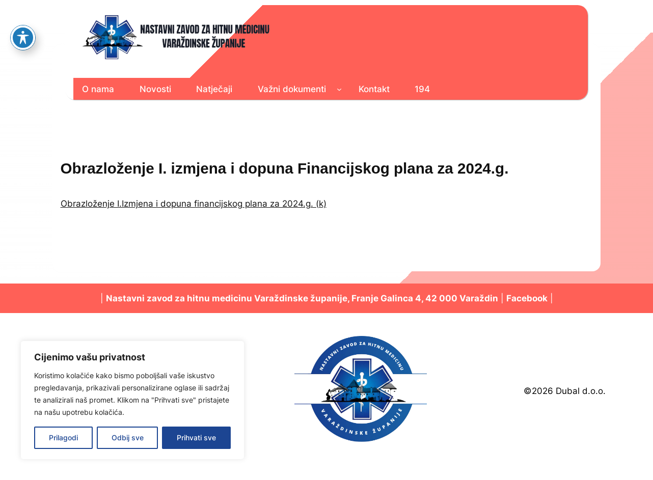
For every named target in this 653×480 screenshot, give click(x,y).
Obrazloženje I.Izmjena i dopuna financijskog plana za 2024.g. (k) (193, 204)
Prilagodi (63, 437)
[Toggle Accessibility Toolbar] (23, 20)
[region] (132, 400)
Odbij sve (128, 437)
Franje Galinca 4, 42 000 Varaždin (424, 298)
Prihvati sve (196, 437)
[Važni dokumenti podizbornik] (339, 89)
